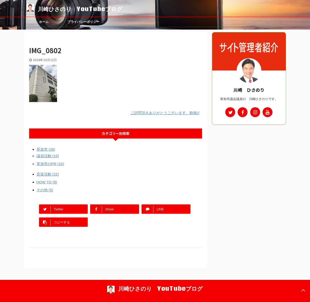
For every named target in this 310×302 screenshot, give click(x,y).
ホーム (44, 22)
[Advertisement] (249, 158)
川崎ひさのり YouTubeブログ (80, 9)
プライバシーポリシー (83, 22)
